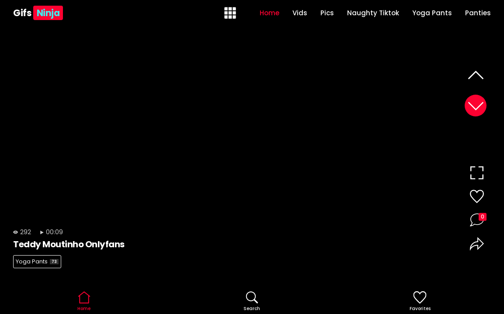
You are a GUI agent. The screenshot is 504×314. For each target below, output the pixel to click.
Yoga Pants (432, 12)
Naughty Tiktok (373, 12)
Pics (327, 12)
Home (269, 12)
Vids (299, 12)
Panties (478, 12)
